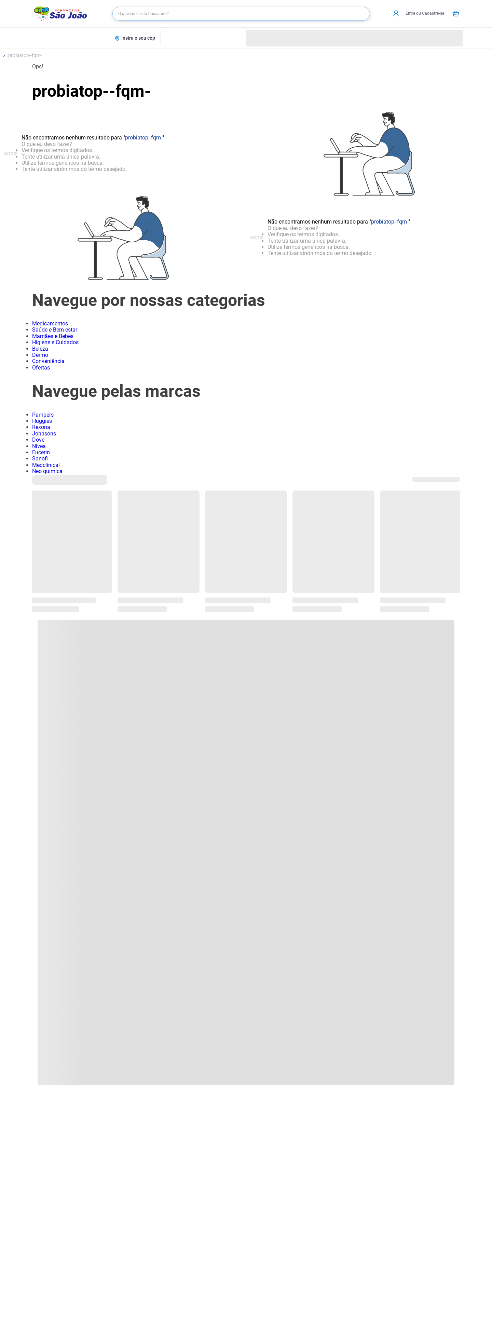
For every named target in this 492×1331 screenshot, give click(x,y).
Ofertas (41, 367)
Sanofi (40, 458)
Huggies (42, 421)
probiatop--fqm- (25, 55)
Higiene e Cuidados (55, 342)
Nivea (39, 446)
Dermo (40, 355)
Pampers (43, 415)
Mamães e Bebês (52, 336)
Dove (38, 439)
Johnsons (44, 433)
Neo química (47, 471)
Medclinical (46, 465)
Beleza (40, 349)
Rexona (41, 427)
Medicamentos (50, 323)
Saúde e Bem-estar (54, 329)
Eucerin (41, 452)
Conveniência (48, 361)
